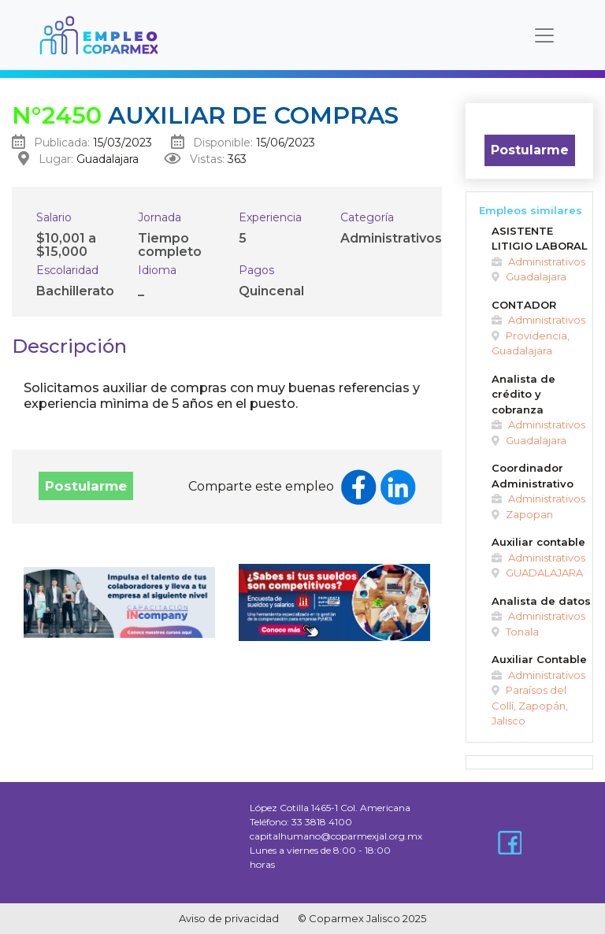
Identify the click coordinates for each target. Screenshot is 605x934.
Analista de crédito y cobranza (523, 394)
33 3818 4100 (321, 822)
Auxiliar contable (538, 542)
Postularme (86, 486)
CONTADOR (524, 304)
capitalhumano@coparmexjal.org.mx (336, 836)
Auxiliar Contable (539, 659)
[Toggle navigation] (544, 35)
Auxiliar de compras (205, 115)
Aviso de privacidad (229, 918)
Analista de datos (541, 601)
